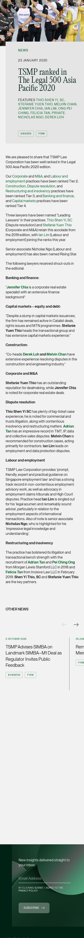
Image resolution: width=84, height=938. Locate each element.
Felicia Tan (40, 113)
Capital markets (24, 201)
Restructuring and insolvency (28, 191)
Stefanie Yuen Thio (35, 104)
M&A (39, 176)
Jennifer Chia (30, 108)
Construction (16, 186)
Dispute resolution (41, 186)
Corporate (20, 176)
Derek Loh (54, 117)
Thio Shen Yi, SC (50, 100)
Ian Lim (51, 108)
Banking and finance (58, 196)
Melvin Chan (65, 104)
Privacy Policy (28, 890)
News (23, 50)
